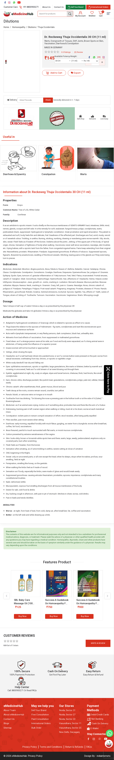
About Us (46, 7)
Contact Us (59, 7)
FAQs (89, 747)
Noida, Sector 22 (67, 719)
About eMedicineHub (14, 714)
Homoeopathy (18, 27)
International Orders (41, 723)
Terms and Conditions (51, 747)
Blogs (6, 723)
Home (6, 27)
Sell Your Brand (38, 710)
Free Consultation (40, 714)
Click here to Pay (108, 380)
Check (48, 100)
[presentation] (7, 596)
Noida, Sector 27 (67, 714)
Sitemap (8, 727)
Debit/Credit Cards (98, 714)
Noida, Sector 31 (67, 710)
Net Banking (95, 719)
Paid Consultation (40, 719)
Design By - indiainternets (97, 756)
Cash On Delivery (97, 724)
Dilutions (32, 27)
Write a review (98, 643)
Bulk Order (36, 727)
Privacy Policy (29, 747)
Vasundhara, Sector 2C (70, 727)
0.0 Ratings (66, 52)
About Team (10, 710)
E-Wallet (93, 728)
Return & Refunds (74, 747)
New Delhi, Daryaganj (69, 732)
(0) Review (78, 52)
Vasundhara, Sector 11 (70, 723)
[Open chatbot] (109, 744)
